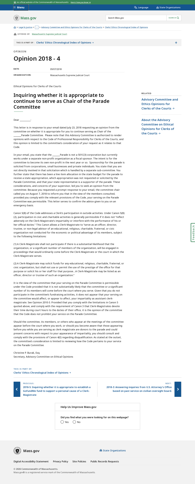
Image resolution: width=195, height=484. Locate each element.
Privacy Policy (60, 461)
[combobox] (143, 18)
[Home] (14, 27)
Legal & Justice (25, 27)
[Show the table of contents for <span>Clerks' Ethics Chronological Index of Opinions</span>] (176, 42)
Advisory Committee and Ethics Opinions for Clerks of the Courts (71, 27)
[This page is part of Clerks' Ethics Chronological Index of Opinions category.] (42, 373)
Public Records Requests (104, 461)
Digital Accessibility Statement (31, 461)
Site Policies (79, 461)
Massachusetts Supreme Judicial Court (50, 34)
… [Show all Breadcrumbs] (37, 27)
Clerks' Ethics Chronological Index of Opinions (126, 27)
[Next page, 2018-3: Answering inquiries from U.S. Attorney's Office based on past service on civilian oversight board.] (177, 389)
